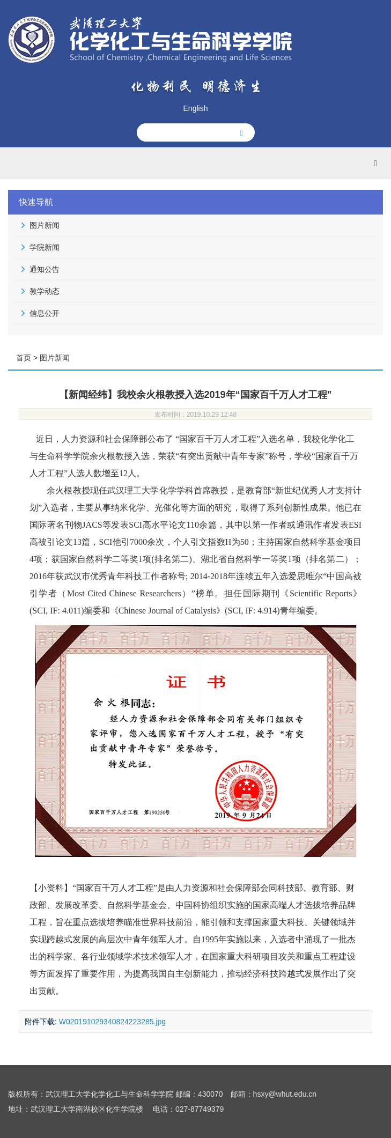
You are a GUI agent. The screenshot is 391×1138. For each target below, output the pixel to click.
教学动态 (44, 291)
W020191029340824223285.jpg (112, 1021)
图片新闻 (44, 225)
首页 (23, 357)
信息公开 (44, 313)
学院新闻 (44, 247)
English (195, 108)
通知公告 (44, 269)
